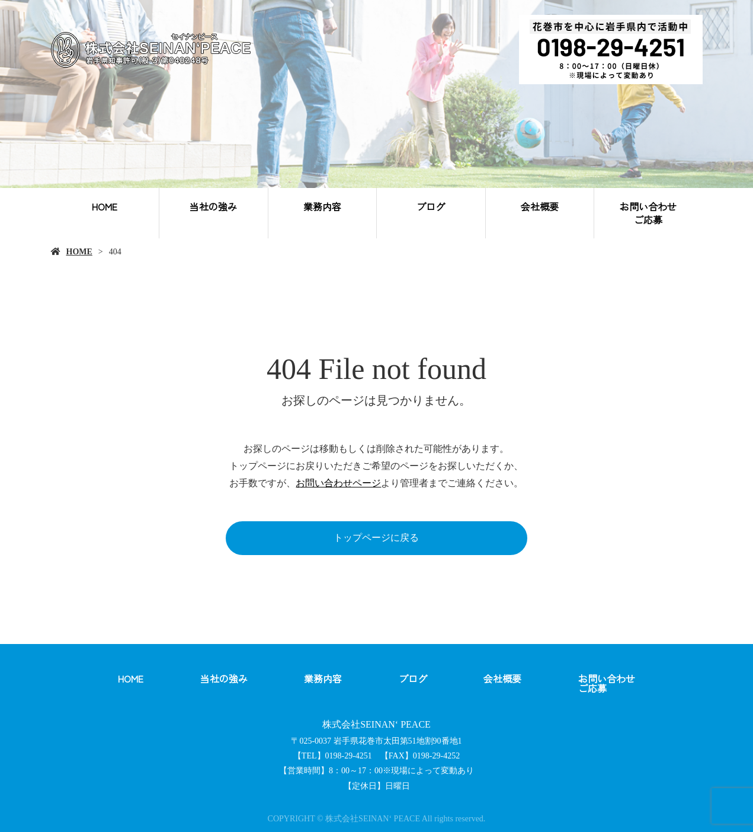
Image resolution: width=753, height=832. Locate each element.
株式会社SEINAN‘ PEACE (376, 724)
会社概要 (540, 206)
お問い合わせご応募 (648, 213)
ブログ (430, 206)
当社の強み (213, 206)
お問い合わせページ (338, 483)
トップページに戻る (376, 538)
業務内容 (322, 206)
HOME (104, 206)
